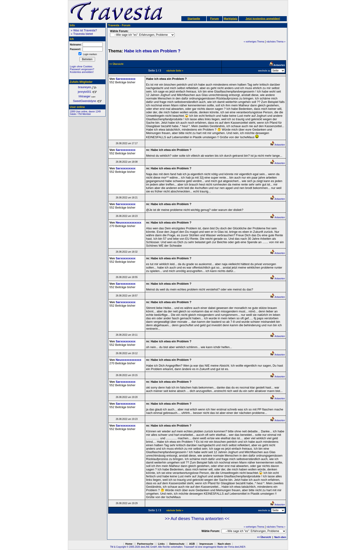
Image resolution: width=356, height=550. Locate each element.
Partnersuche (145, 543)
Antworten (277, 144)
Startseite (193, 18)
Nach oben (280, 537)
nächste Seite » (174, 70)
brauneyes (87, 87)
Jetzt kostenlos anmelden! (262, 18)
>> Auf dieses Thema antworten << (197, 518)
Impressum (206, 543)
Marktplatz (230, 18)
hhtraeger (87, 96)
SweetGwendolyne (87, 101)
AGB (192, 543)
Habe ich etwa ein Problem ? (152, 51)
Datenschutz (176, 543)
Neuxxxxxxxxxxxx (128, 222)
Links (161, 543)
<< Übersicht (264, 537)
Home (128, 543)
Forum (214, 18)
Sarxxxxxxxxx (125, 79)
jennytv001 (87, 91)
